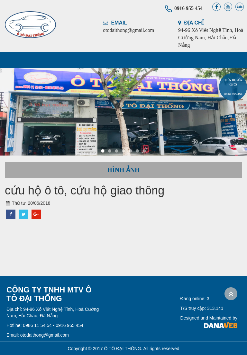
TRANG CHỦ (24, 60)
